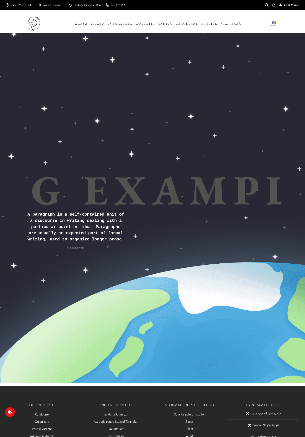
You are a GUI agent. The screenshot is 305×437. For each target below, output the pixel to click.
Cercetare (187, 23)
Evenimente (120, 23)
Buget (189, 421)
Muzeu (97, 23)
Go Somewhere (75, 247)
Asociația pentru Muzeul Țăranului (115, 421)
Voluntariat (115, 429)
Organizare (42, 421)
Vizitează (231, 23)
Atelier (209, 23)
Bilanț (189, 429)
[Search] (268, 5)
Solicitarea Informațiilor (189, 414)
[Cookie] (10, 412)
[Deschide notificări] (275, 5)
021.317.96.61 (116, 5)
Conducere (42, 414)
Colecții (145, 23)
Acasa (81, 23)
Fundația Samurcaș (116, 414)
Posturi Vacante (42, 429)
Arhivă (165, 23)
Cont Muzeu (289, 5)
